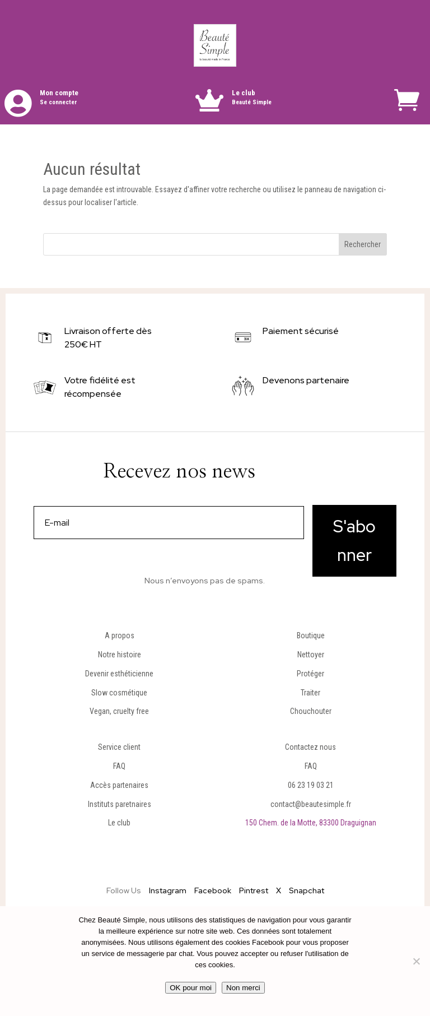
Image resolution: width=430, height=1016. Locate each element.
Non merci (243, 987)
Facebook (212, 890)
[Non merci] (416, 961)
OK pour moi (191, 987)
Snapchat (306, 890)
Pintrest (253, 890)
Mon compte (59, 93)
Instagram (167, 890)
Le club (243, 93)
